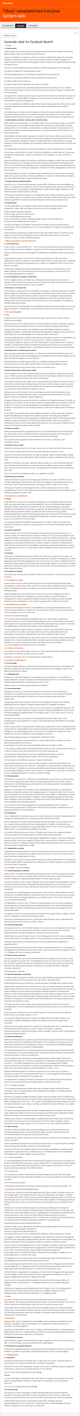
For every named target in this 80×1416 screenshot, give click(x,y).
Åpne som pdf (9, 35)
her (56, 436)
